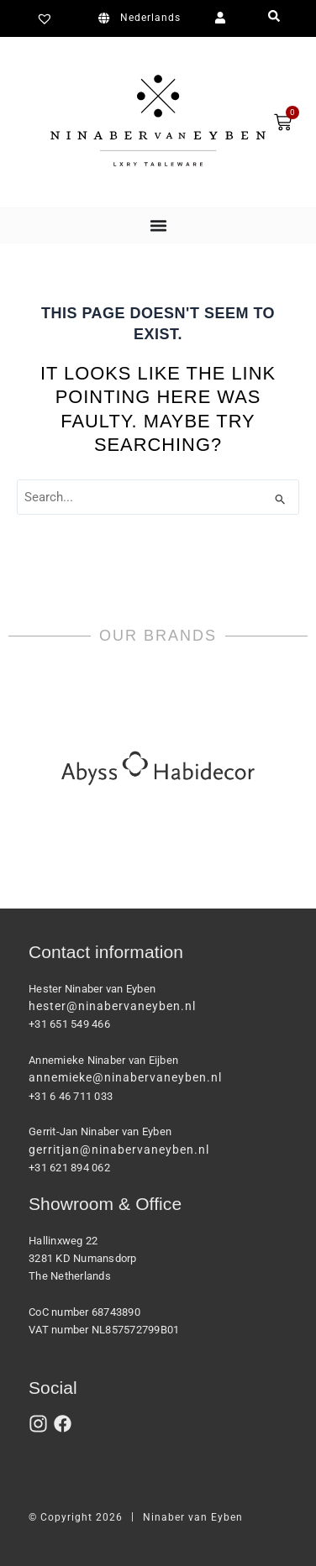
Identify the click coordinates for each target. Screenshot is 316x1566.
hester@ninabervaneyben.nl (112, 1006)
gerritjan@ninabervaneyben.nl (119, 1149)
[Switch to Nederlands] (142, 18)
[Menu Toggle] (158, 225)
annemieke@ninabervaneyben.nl (125, 1077)
